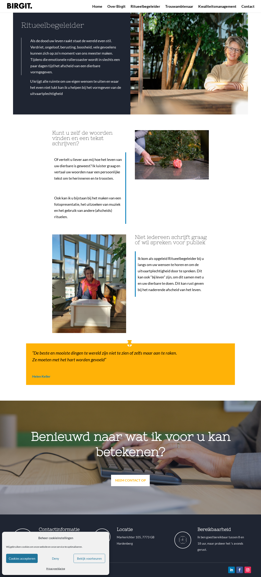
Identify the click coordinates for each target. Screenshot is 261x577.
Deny (55, 558)
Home (97, 7)
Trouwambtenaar (179, 7)
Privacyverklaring (55, 568)
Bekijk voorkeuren (89, 558)
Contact (247, 7)
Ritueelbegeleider (145, 7)
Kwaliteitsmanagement (217, 7)
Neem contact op (130, 480)
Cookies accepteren (22, 558)
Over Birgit (116, 7)
